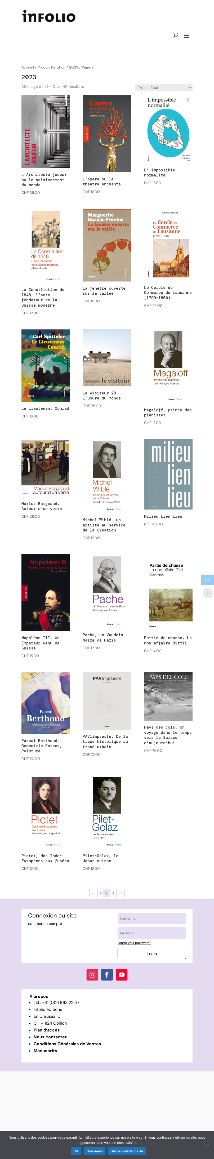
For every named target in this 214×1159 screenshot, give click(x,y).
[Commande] (164, 87)
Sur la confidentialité (127, 1151)
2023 (73, 67)
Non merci (95, 1151)
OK (75, 1151)
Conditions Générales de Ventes (67, 1044)
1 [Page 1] (100, 893)
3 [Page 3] (113, 893)
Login (152, 954)
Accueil (27, 67)
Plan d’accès (47, 1030)
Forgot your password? (134, 943)
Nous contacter (50, 1037)
